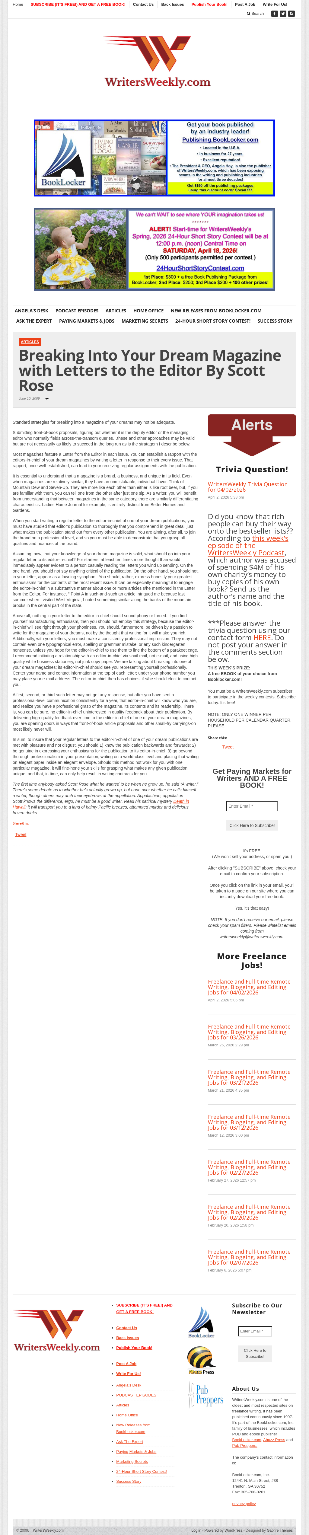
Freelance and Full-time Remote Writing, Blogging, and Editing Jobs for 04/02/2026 (249, 987)
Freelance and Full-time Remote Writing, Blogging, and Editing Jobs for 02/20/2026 (249, 1212)
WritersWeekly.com (47, 1530)
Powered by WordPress (224, 1530)
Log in (196, 1530)
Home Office (148, 311)
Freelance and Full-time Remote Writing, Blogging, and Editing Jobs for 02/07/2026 (249, 1257)
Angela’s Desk (31, 311)
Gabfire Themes (280, 1530)
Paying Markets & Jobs (86, 321)
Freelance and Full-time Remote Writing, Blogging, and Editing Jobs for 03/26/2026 (249, 1032)
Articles (116, 311)
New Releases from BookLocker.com (216, 311)
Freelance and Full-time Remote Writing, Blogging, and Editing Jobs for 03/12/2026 (249, 1122)
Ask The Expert (34, 321)
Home (18, 4)
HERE (262, 637)
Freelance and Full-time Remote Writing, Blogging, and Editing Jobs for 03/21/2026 (249, 1077)
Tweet (20, 834)
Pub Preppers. (244, 1445)
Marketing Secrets (145, 321)
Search (255, 13)
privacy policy (244, 1503)
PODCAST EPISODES (77, 311)
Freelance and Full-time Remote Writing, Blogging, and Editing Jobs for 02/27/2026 (249, 1167)
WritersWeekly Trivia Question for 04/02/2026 (248, 486)
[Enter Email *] (252, 806)
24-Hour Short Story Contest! (212, 321)
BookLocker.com (246, 1440)
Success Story (275, 321)
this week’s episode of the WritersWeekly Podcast (248, 545)
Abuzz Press (274, 1440)
